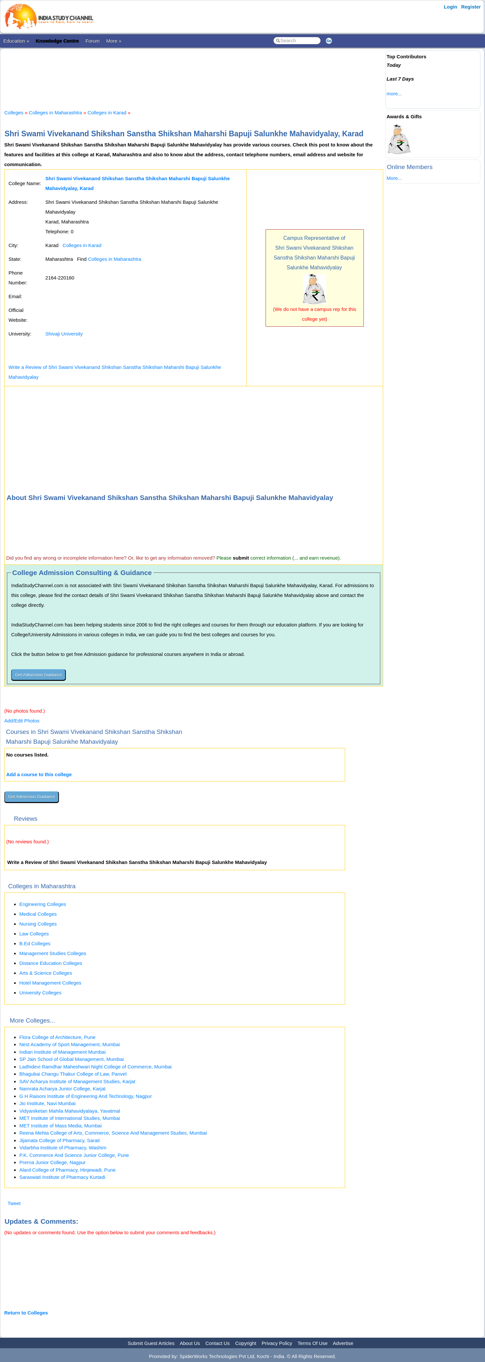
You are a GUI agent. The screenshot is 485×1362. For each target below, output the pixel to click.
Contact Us (217, 1343)
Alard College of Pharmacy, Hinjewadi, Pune (67, 1170)
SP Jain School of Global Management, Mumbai (71, 1059)
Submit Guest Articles (151, 1343)
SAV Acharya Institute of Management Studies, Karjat (77, 1081)
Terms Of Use (313, 1343)
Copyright (245, 1343)
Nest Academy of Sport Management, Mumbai (69, 1044)
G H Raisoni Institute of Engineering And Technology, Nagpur (85, 1096)
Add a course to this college (39, 774)
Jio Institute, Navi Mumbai (47, 1103)
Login (450, 7)
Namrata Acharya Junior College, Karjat (62, 1088)
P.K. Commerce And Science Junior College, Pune (74, 1155)
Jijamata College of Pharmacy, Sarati (59, 1140)
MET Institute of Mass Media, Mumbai (60, 1125)
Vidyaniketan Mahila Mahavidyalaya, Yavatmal (69, 1111)
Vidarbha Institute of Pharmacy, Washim (62, 1147)
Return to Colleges (26, 1312)
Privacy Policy (277, 1343)
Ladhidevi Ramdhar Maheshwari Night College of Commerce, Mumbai (95, 1066)
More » (113, 41)
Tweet (14, 1203)
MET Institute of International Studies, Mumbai (69, 1118)
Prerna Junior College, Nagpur (52, 1162)
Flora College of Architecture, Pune (57, 1037)
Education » (16, 41)
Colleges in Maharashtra (55, 112)
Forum (92, 41)
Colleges (13, 112)
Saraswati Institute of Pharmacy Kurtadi (62, 1177)
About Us (190, 1343)
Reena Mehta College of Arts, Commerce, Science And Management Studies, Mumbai (113, 1133)
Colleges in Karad (106, 112)
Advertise (343, 1343)
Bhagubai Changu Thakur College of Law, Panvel (72, 1074)
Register (471, 7)
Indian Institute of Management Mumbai (62, 1052)
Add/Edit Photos (22, 720)
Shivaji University (64, 333)
